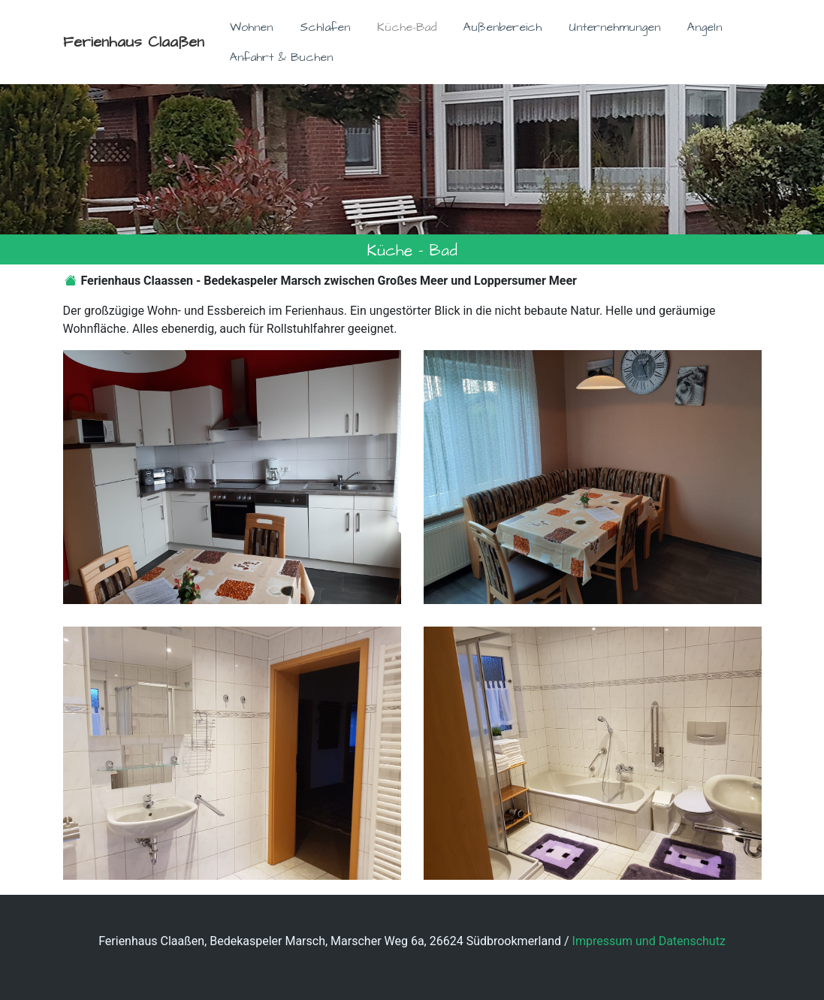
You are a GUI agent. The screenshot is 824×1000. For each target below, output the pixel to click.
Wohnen (251, 27)
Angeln (704, 27)
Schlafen (325, 27)
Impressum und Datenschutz (649, 941)
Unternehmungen (614, 27)
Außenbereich (502, 27)
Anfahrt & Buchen (281, 57)
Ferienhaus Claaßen (133, 42)
